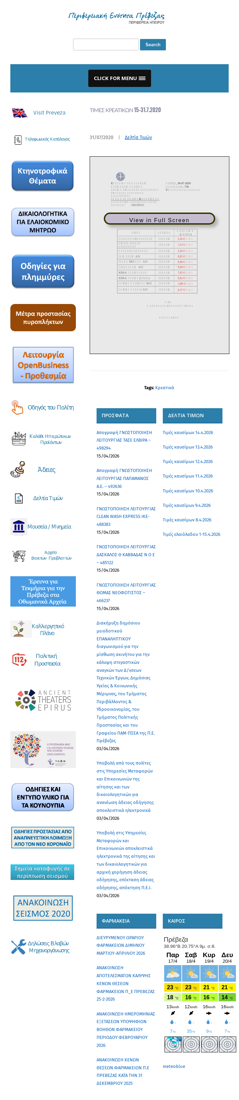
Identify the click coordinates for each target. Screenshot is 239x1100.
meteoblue (174, 1066)
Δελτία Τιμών (138, 137)
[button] (119, 78)
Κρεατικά (164, 387)
